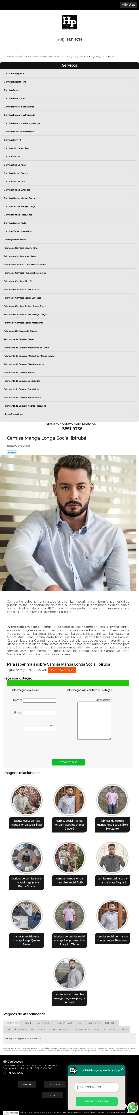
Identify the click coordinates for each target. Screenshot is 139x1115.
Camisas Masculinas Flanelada (20, 115)
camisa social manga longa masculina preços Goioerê (69, 823)
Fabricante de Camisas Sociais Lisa (22, 389)
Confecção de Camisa (15, 239)
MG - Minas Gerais (17, 1026)
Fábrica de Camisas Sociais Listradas (23, 297)
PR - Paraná (38, 1026)
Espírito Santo (44, 1019)
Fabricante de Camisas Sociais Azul (22, 380)
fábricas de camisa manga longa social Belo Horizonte (112, 823)
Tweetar (12, 452)
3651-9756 (74, 40)
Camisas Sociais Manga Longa (20, 206)
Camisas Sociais (12, 156)
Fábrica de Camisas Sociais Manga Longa (25, 314)
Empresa (55, 1080)
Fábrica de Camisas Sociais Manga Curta (25, 306)
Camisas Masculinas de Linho (19, 106)
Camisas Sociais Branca (16, 173)
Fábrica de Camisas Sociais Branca (22, 289)
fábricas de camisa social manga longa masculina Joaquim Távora (69, 937)
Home (27, 1080)
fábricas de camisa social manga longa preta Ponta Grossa (26, 881)
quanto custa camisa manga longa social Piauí (26, 821)
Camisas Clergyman (15, 73)
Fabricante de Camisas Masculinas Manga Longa (29, 356)
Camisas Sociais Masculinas (18, 214)
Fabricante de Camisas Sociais (19, 372)
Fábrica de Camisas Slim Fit (18, 281)
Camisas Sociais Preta (15, 223)
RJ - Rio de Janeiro (59, 1026)
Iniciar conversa (96, 1101)
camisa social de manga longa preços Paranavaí (112, 935)
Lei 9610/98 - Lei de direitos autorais (114, 1047)
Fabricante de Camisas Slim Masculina (24, 364)
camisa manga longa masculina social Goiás (69, 879)
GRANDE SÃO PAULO (88, 1019)
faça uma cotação (62, 670)
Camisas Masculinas (14, 98)
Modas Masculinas (13, 414)
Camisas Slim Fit (13, 140)
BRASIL (28, 1019)
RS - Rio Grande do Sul (87, 1026)
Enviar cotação (68, 762)
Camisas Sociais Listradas (17, 189)
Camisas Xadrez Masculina (18, 231)
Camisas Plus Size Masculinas (19, 131)
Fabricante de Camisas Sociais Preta (23, 397)
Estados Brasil (64, 1019)
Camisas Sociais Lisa (14, 181)
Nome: (34, 700)
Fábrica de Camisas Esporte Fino (21, 248)
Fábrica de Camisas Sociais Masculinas (24, 322)
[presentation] (34, 744)
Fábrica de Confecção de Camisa (21, 331)
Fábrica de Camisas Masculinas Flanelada (25, 264)
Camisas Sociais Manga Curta (19, 198)
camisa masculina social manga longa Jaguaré (112, 879)
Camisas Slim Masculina (17, 148)
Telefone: (39, 727)
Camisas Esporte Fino (15, 81)
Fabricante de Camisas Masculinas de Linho (26, 347)
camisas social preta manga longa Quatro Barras (26, 937)
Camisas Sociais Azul (15, 164)
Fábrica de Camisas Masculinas (20, 256)
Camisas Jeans (12, 90)
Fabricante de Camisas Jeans (19, 339)
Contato (52, 1091)
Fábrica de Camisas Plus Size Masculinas (25, 272)
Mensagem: (94, 719)
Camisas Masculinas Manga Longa (22, 123)
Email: (35, 713)
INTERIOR (110, 1019)
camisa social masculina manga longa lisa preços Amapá (69, 994)
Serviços (69, 65)
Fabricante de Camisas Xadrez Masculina (25, 405)
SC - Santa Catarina (115, 1026)
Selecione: (13, 1019)
